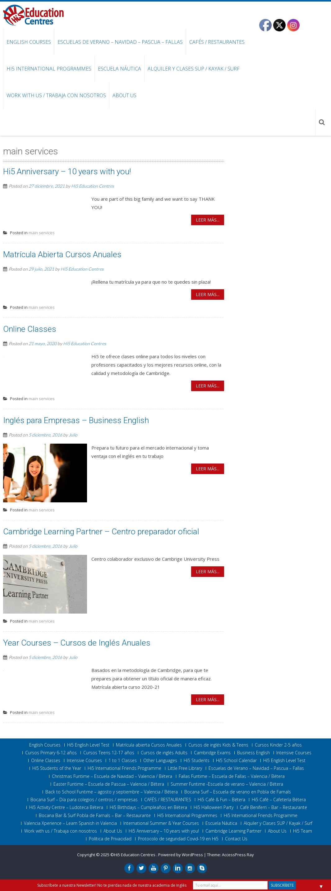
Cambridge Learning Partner (233, 831)
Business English (253, 752)
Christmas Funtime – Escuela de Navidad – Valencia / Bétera (112, 776)
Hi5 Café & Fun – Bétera (221, 799)
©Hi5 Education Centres (133, 854)
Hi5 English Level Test (88, 745)
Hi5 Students (196, 760)
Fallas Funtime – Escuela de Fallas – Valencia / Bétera (232, 776)
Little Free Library (185, 768)
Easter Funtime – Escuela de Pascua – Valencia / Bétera (108, 784)
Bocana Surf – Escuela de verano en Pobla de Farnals (237, 791)
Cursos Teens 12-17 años (108, 752)
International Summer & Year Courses (161, 823)
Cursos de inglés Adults (164, 752)
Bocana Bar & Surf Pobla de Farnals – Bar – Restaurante (95, 815)
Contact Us (236, 838)
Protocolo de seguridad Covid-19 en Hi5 (178, 838)
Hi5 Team (302, 831)
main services (42, 232)
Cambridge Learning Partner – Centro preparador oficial (101, 531)
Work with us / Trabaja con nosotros (56, 95)
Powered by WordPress (180, 854)
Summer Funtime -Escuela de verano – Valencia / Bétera (227, 784)
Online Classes (29, 329)
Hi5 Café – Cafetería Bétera (279, 799)
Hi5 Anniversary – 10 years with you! (67, 171)
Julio (73, 434)
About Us (124, 95)
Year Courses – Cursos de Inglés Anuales (76, 642)
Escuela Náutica (119, 68)
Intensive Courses (293, 752)
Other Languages (160, 760)
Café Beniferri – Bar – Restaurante (273, 807)
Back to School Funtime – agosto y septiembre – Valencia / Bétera (111, 791)
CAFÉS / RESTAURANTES (217, 42)
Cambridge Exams (212, 752)
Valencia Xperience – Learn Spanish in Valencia (70, 823)
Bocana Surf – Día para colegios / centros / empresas (84, 799)
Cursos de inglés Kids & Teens (218, 745)
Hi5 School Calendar (236, 760)
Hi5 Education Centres (92, 186)
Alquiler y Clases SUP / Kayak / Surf (194, 68)
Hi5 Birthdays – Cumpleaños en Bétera (148, 807)
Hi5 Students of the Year (56, 768)
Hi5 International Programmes (49, 68)
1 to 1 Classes (122, 760)
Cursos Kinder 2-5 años (278, 745)
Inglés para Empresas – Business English (76, 420)
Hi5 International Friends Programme (124, 768)
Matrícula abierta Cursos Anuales (149, 745)
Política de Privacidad (110, 838)
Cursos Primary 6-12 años (51, 752)
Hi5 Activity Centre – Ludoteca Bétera (66, 807)
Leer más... (207, 220)
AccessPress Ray (238, 854)
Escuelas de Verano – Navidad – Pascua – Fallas (120, 42)
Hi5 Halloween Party (213, 807)
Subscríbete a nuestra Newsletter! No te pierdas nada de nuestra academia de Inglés (111, 885)
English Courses (29, 42)
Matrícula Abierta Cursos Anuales (62, 254)
